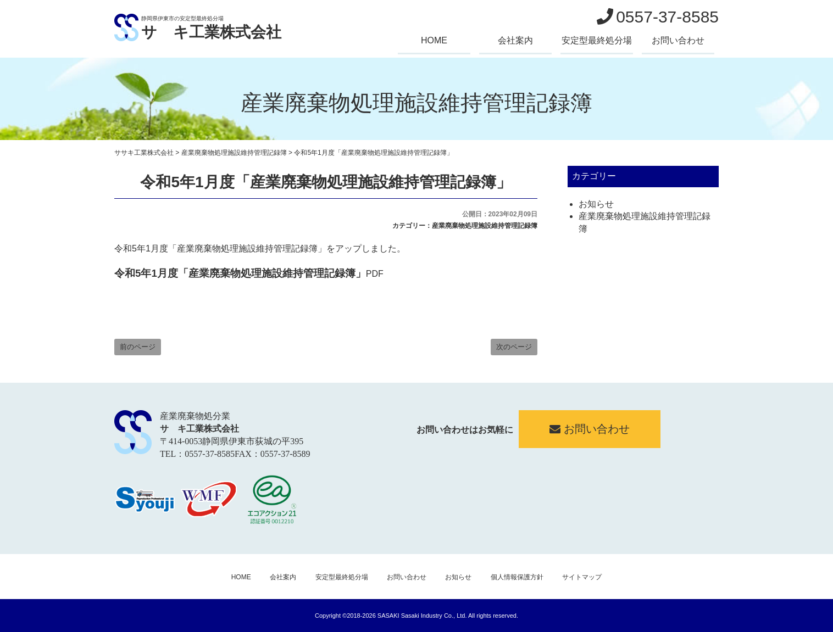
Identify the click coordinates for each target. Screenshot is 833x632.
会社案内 (515, 40)
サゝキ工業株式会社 (211, 32)
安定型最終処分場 (597, 40)
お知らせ (596, 204)
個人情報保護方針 (517, 577)
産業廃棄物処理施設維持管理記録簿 (484, 226)
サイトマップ (582, 577)
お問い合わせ (678, 40)
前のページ (138, 347)
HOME (434, 40)
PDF (249, 273)
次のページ (514, 347)
